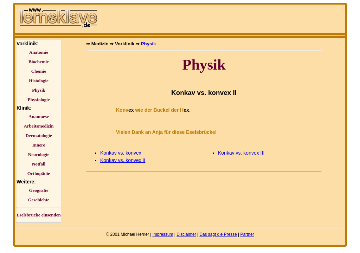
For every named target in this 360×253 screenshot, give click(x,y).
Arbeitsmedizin (38, 126)
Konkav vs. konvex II (122, 160)
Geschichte (39, 199)
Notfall (38, 164)
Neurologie (38, 154)
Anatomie (38, 52)
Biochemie (38, 61)
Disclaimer (186, 234)
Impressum (163, 234)
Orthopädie (38, 173)
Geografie (39, 190)
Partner (247, 234)
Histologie (39, 80)
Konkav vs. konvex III (241, 153)
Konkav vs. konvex (120, 153)
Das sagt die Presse (218, 234)
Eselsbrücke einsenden (38, 215)
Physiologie (39, 99)
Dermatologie (38, 135)
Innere (38, 145)
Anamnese (38, 116)
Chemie (38, 71)
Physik (38, 90)
